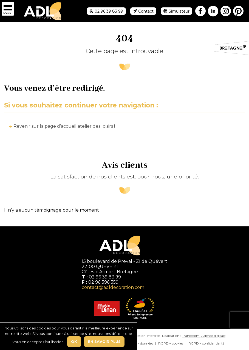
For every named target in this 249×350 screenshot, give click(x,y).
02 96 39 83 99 (105, 277)
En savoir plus (104, 341)
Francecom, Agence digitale (203, 336)
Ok (74, 341)
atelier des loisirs (95, 126)
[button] (8, 9)
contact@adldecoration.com (113, 287)
